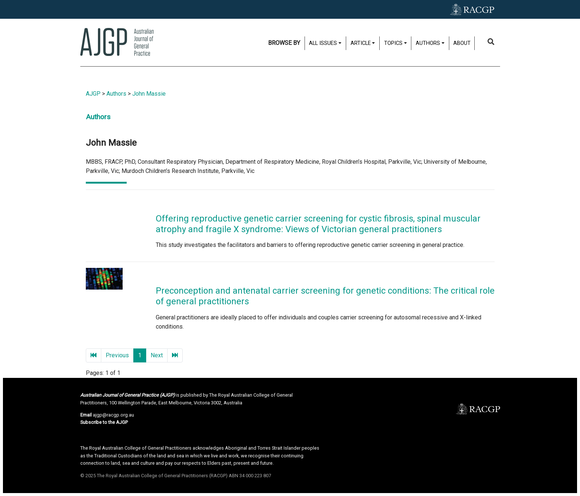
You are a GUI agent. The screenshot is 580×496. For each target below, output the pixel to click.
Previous (117, 355)
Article (361, 43)
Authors (428, 43)
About (462, 43)
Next (157, 355)
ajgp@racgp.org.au (113, 415)
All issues (323, 43)
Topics (393, 43)
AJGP (93, 93)
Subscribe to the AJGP (104, 422)
